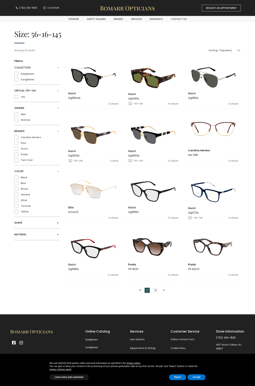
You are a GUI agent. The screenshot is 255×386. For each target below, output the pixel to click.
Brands (118, 19)
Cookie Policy (178, 348)
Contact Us (179, 19)
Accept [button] (196, 377)
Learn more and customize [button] (69, 377)
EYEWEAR (73, 19)
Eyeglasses (91, 339)
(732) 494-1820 (226, 338)
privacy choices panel (60, 369)
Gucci (72, 93)
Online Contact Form (183, 339)
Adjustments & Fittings (143, 348)
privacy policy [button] (133, 363)
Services (136, 19)
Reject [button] (177, 377)
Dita (71, 207)
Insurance (156, 19)
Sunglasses (91, 347)
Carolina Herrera (199, 150)
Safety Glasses (96, 19)
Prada (132, 264)
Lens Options (137, 339)
